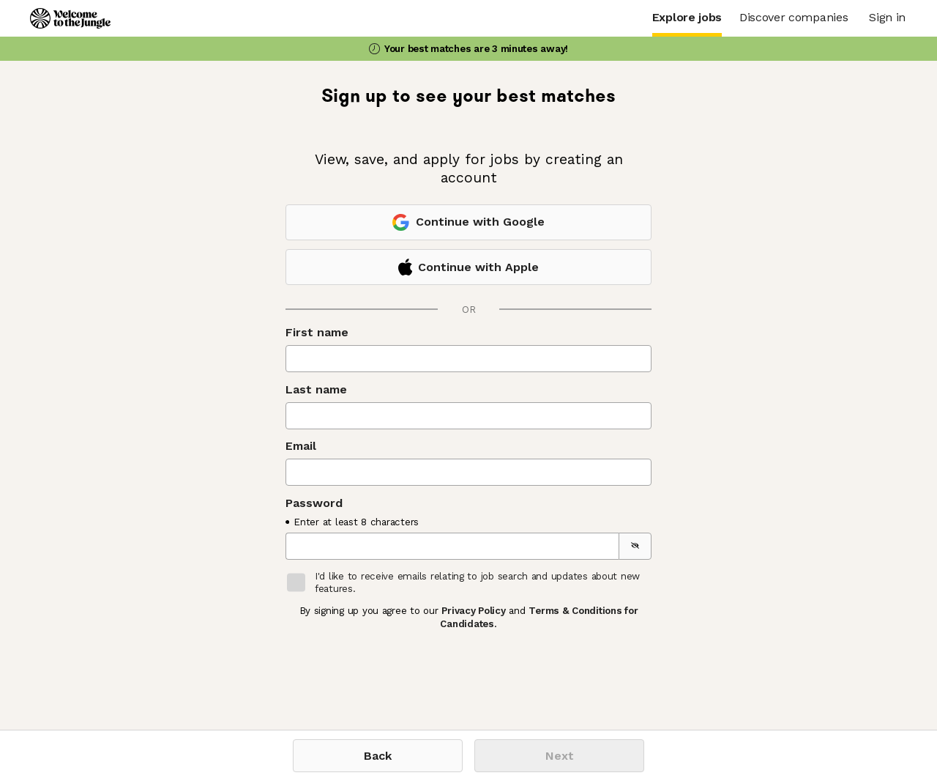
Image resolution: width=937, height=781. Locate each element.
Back (378, 756)
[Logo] (70, 18)
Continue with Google (468, 222)
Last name (316, 389)
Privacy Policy (473, 610)
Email (300, 446)
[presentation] (396, 668)
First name (316, 332)
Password (314, 503)
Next (559, 756)
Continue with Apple (468, 267)
